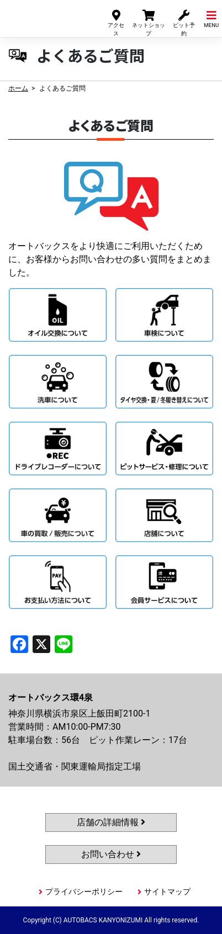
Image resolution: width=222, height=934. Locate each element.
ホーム (18, 88)
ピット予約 (184, 22)
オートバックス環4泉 (46, 16)
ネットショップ (148, 22)
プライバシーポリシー (84, 891)
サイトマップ (167, 891)
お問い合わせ (111, 854)
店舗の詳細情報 (111, 822)
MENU (211, 18)
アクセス (116, 22)
